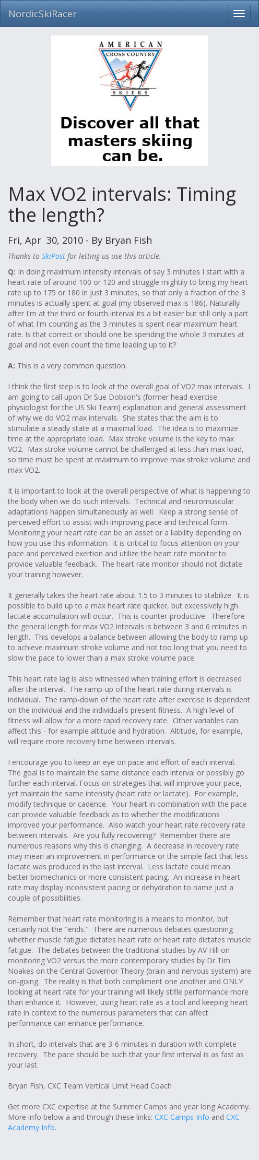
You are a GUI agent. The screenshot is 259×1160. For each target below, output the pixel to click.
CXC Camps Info (182, 1117)
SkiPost (53, 256)
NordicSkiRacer (42, 13)
